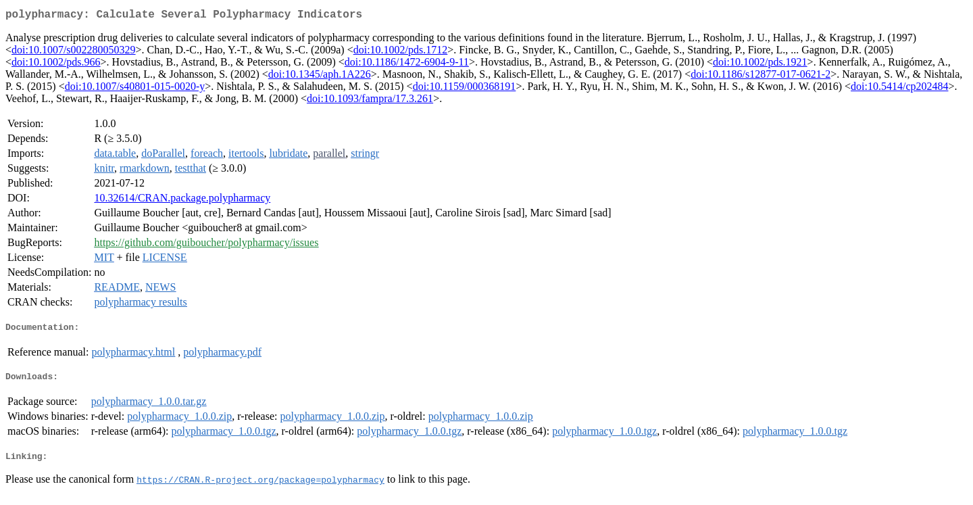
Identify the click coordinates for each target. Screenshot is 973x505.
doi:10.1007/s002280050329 (73, 52)
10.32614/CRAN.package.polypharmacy (182, 200)
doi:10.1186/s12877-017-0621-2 (760, 76)
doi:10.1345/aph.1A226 (319, 76)
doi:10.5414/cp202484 (899, 89)
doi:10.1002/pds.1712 (400, 52)
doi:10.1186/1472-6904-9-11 (407, 64)
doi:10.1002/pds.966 (56, 64)
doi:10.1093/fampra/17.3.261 (370, 101)
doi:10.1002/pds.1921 (760, 64)
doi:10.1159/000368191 (464, 89)
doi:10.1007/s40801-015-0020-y (135, 89)
